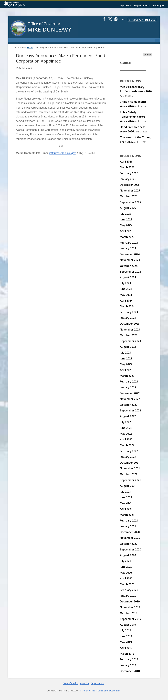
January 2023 (128, 387)
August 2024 (128, 277)
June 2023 (126, 358)
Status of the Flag (142, 19)
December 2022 (130, 393)
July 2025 (125, 214)
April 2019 (126, 648)
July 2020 (125, 561)
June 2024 (126, 289)
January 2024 (128, 318)
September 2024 (130, 271)
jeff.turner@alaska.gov (62, 153)
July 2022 (125, 422)
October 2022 (128, 405)
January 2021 (128, 526)
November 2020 (130, 538)
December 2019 (130, 601)
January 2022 (128, 457)
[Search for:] (133, 69)
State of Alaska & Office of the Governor (100, 690)
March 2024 (127, 306)
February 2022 (129, 451)
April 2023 (126, 370)
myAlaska (125, 5)
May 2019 (126, 642)
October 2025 (128, 196)
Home (30, 47)
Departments (142, 5)
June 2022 (126, 428)
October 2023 (128, 335)
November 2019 (130, 607)
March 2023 (127, 376)
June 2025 (126, 219)
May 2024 (126, 295)
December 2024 (130, 254)
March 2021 (127, 515)
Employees (159, 5)
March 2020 (127, 584)
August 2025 (128, 208)
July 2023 (125, 352)
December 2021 (130, 462)
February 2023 (129, 381)
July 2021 (125, 491)
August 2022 (128, 416)
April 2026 (126, 161)
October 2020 (128, 544)
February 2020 (129, 590)
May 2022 (126, 433)
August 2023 (128, 347)
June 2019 (126, 636)
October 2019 (128, 613)
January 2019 (128, 665)
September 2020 (130, 549)
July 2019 (125, 630)
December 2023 (130, 323)
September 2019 (130, 619)
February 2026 (129, 173)
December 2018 (130, 671)
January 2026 (128, 179)
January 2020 (128, 596)
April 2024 (126, 300)
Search (147, 54)
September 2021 (130, 480)
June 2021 (126, 497)
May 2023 (126, 364)
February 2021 (129, 520)
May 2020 (126, 572)
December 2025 (130, 185)
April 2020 (126, 578)
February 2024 (129, 312)
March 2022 (127, 445)
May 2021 (126, 503)
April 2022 (126, 439)
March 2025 (127, 237)
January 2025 (128, 248)
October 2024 (128, 266)
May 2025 (126, 225)
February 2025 (129, 242)
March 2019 (127, 653)
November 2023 (130, 329)
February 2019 (129, 659)
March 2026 (127, 167)
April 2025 (126, 231)
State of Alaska (22, 4)
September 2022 (130, 410)
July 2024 (125, 283)
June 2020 (126, 567)
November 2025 (130, 190)
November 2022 (130, 399)
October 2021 (128, 474)
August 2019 (128, 624)
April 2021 (126, 509)
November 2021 (130, 468)
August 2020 (128, 555)
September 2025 (130, 202)
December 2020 (130, 532)
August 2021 (128, 486)
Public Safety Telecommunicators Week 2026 (132, 116)
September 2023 (130, 341)
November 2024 (130, 260)
